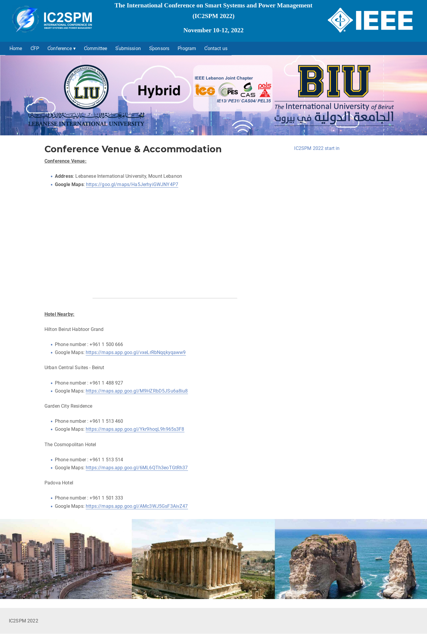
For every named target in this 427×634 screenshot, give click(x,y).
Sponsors (159, 48)
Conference (59, 48)
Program (187, 48)
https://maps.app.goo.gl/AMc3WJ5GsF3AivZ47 (137, 506)
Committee (95, 48)
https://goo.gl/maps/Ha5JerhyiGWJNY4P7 (132, 184)
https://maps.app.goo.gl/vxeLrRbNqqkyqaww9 (136, 352)
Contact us (215, 48)
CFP (35, 48)
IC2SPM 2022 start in (317, 148)
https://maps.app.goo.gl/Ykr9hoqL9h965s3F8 (135, 429)
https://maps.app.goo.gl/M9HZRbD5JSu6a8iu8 (137, 391)
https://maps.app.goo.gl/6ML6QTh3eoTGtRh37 (137, 467)
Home (15, 48)
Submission (128, 48)
